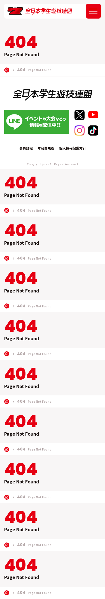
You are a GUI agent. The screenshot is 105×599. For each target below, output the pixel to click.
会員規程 (26, 148)
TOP (6, 70)
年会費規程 (46, 148)
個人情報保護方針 (72, 148)
